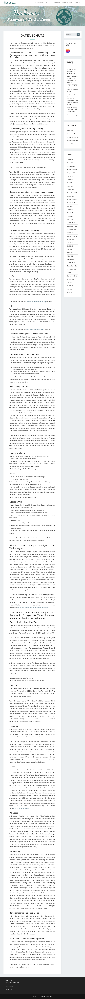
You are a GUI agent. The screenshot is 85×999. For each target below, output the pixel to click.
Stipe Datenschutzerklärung (35, 329)
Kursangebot (67, 3)
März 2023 (70, 219)
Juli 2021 (70, 282)
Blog (47, 3)
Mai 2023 (70, 213)
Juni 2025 (70, 159)
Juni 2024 (70, 179)
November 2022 (72, 229)
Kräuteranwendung (72, 137)
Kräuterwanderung (72, 140)
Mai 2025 (70, 163)
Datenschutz (9, 986)
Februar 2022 (71, 259)
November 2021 (72, 269)
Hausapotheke (71, 134)
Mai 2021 (70, 289)
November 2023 (72, 193)
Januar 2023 (71, 222)
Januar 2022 (71, 262)
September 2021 (72, 276)
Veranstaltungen (72, 144)
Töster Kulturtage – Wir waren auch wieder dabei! (72, 109)
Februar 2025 (71, 166)
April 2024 (70, 183)
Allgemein (70, 130)
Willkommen (39, 3)
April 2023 (70, 216)
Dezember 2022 (72, 226)
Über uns (57, 3)
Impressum (8, 989)
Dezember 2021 (72, 266)
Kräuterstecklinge (72, 115)
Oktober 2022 (71, 232)
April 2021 (70, 292)
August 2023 (71, 203)
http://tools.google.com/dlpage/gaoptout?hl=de (32, 607)
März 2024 (70, 186)
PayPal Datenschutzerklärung (36, 302)
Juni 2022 (70, 246)
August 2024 (71, 173)
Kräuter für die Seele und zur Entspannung (71, 71)
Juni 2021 (70, 286)
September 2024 (72, 169)
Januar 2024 (71, 189)
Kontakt (77, 3)
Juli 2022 (70, 243)
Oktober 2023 (71, 196)
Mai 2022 (70, 249)
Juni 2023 (70, 209)
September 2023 (72, 199)
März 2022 (70, 256)
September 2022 (72, 236)
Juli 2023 (70, 206)
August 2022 (71, 239)
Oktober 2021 (71, 272)
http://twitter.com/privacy (21, 808)
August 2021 (71, 279)
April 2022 (70, 252)
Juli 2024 (70, 176)
